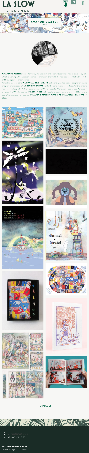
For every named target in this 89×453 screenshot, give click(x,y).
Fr (73, 2)
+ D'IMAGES (44, 406)
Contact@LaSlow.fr (18, 434)
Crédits (24, 449)
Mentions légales (10, 449)
